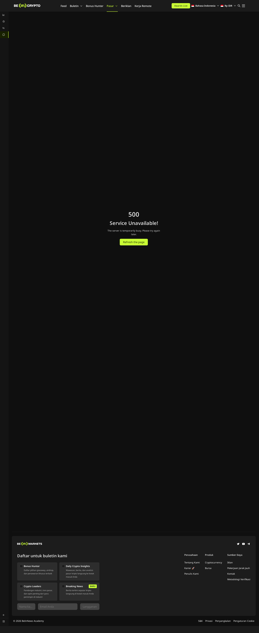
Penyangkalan (223, 620)
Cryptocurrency (213, 562)
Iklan (230, 562)
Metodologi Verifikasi (238, 579)
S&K (200, 620)
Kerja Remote (143, 6)
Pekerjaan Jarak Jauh (238, 568)
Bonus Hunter (94, 6)
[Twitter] (238, 544)
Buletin (76, 6)
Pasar (112, 6)
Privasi (209, 620)
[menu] (4, 25)
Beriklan (126, 6)
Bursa (208, 568)
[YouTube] (243, 544)
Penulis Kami (191, 573)
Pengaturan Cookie (243, 620)
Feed (64, 6)
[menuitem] (4, 15)
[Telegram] (248, 544)
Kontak (231, 573)
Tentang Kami (192, 562)
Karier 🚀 (189, 568)
